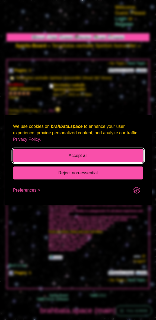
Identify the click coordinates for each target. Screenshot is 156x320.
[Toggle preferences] (26, 190)
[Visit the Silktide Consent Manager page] (136, 190)
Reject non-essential (78, 173)
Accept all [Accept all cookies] (78, 155)
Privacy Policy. (27, 139)
